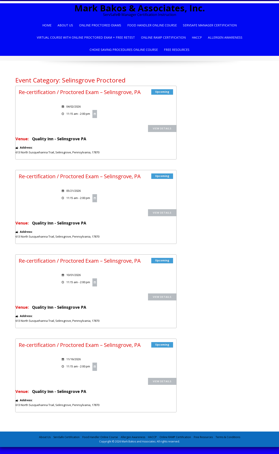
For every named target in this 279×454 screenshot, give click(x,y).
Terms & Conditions (228, 437)
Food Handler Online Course (152, 25)
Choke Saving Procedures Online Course (124, 50)
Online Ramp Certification (163, 37)
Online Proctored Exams (100, 25)
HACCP (197, 37)
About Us (65, 25)
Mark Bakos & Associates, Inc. (139, 8)
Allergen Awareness (225, 37)
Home (46, 25)
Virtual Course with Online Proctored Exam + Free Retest (86, 37)
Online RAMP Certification (175, 437)
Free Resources (176, 50)
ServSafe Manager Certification (210, 25)
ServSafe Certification (66, 437)
